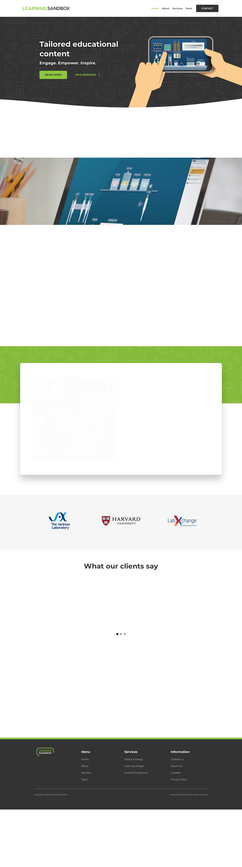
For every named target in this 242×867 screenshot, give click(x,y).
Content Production (136, 772)
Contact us (177, 759)
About (165, 8)
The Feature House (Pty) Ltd (194, 794)
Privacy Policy (179, 779)
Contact (207, 8)
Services (177, 8)
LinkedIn (176, 772)
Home (155, 8)
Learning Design (134, 766)
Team (189, 8)
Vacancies (176, 766)
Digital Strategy (133, 759)
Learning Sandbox (59, 794)
